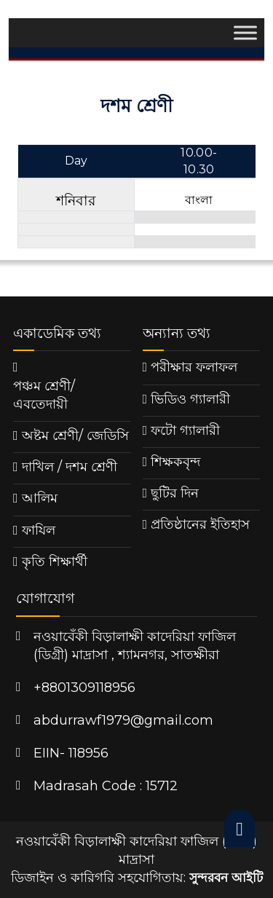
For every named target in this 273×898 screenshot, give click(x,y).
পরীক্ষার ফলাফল (194, 367)
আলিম (40, 498)
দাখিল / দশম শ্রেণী (69, 467)
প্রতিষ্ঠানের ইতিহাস (200, 524)
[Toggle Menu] (245, 33)
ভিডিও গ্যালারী (190, 399)
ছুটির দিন (175, 493)
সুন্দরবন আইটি (226, 877)
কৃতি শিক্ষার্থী (54, 562)
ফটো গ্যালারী (185, 430)
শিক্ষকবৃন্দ (175, 462)
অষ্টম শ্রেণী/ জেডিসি (75, 436)
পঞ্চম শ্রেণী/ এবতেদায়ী (44, 395)
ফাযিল (38, 530)
